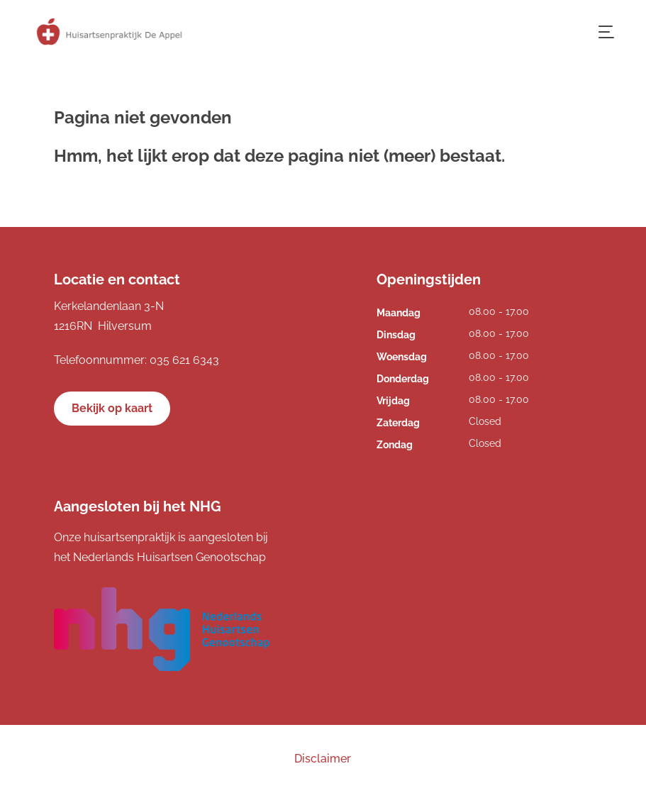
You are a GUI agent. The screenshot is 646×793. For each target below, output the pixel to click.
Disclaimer (322, 758)
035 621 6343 (184, 360)
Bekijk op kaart (112, 408)
